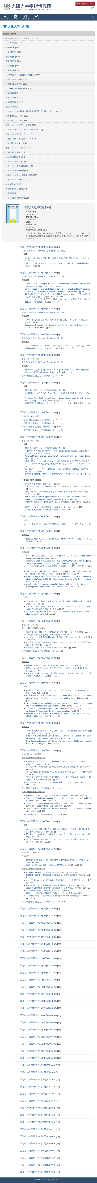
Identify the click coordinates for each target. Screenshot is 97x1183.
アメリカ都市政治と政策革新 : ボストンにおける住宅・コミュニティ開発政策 (55, 320)
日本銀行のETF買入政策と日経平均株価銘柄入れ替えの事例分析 (52, 767)
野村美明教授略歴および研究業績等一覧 (38, 902)
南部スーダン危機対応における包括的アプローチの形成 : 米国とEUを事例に (57, 668)
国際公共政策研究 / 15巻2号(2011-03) (38, 980)
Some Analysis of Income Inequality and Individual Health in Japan (52, 782)
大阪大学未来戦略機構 (15, 170)
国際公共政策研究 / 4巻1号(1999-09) (38, 1143)
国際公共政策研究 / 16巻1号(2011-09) (38, 972)
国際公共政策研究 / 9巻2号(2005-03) (38, 1065)
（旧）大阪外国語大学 (15, 198)
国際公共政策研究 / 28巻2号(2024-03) (38, 334)
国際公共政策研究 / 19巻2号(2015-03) (38, 923)
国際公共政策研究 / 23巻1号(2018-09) (38, 682)
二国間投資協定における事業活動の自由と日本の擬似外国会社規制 (53, 896)
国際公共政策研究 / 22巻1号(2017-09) (38, 750)
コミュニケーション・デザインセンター (22, 129)
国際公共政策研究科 (14, 79)
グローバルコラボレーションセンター (21, 134)
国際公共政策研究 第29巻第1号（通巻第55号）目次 (43, 312)
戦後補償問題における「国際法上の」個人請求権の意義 (47, 502)
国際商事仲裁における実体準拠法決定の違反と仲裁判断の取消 (51, 875)
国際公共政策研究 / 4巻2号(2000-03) (38, 1136)
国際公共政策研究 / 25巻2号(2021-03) (38, 531)
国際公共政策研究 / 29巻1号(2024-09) (38, 308)
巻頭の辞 (25, 359)
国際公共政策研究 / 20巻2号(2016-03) (38, 908)
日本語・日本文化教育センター (19, 139)
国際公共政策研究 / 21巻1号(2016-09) (38, 849)
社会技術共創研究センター (17, 157)
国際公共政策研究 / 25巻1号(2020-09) (38, 548)
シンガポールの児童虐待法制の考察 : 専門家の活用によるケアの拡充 (54, 637)
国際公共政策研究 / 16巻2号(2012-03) (38, 965)
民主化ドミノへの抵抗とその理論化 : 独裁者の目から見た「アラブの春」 (56, 834)
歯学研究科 (10, 66)
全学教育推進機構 (13, 152)
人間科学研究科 (12, 43)
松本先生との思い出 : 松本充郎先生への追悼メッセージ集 (47, 507)
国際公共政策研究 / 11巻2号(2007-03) (38, 1037)
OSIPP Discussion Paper (18, 88)
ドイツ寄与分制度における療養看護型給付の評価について (49, 524)
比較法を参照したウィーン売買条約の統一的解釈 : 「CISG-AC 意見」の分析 (57, 539)
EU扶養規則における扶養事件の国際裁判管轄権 (45, 885)
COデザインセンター (14, 120)
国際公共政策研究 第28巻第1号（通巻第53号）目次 (43, 362)
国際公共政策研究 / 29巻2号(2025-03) (38, 272)
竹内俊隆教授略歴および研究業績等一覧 (38, 814)
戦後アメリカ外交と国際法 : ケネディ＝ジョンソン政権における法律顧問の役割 (56, 263)
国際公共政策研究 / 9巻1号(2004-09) (38, 1072)
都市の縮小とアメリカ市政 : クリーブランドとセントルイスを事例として (54, 393)
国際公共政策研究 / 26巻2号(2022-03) (38, 437)
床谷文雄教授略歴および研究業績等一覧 (38, 651)
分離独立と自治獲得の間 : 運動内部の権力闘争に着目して (49, 666)
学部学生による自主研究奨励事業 (19, 175)
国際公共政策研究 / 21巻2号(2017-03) (38, 821)
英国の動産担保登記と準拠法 (38, 890)
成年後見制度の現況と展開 (37, 635)
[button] (5, 17)
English (92, 8)
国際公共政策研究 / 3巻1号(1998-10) (38, 1158)
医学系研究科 (11, 61)
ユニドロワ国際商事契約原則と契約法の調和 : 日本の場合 (49, 888)
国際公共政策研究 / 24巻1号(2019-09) (38, 621)
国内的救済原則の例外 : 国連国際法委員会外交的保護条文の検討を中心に (56, 860)
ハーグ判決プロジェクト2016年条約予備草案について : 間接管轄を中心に (56, 880)
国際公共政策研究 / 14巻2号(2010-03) (38, 994)
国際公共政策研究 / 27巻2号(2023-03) (38, 382)
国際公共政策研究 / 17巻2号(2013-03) (38, 951)
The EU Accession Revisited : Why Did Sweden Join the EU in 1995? (54, 772)
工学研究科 (10, 70)
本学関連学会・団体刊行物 (17, 189)
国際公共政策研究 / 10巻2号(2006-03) (38, 1051)
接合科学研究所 (12, 107)
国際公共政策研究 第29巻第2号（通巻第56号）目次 (43, 276)
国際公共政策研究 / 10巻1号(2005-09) (38, 1058)
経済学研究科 (11, 52)
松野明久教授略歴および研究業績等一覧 (38, 423)
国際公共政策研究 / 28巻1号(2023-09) (38, 355)
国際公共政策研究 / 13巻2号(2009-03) (38, 1008)
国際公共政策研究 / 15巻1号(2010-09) (38, 987)
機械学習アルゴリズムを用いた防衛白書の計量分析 (47, 796)
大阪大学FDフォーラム (15, 180)
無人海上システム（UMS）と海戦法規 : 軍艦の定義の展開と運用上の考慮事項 (56, 469)
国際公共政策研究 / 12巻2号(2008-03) (38, 1022)
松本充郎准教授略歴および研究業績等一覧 (41, 510)
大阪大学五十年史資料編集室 (18, 166)
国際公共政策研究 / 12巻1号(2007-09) (38, 1029)
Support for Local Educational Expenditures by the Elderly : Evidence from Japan (58, 556)
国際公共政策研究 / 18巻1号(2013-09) (38, 944)
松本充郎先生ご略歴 (32, 484)
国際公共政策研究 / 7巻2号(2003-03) (38, 1093)
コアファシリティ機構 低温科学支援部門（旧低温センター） (31, 111)
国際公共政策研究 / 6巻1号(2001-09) (38, 1115)
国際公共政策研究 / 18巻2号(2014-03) (38, 937)
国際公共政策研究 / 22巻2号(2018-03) (38, 723)
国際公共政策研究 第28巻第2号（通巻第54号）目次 (43, 338)
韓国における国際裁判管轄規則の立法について (45, 893)
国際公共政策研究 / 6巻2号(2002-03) (38, 1108)
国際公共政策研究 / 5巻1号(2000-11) (38, 1129)
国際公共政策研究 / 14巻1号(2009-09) (38, 1001)
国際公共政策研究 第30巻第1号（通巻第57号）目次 (43, 251)
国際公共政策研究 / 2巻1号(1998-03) (38, 1165)
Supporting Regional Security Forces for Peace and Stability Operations (54, 803)
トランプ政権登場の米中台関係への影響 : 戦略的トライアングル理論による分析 (58, 808)
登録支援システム (85, 4)
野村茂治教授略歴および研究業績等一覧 (38, 788)
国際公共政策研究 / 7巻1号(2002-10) (38, 1101)
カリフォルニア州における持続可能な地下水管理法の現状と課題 (50, 486)
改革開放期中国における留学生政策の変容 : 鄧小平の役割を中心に (51, 474)
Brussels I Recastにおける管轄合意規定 (42, 872)
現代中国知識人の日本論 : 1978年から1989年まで (46, 865)
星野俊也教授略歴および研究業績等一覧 (38, 376)
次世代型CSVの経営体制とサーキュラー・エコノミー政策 (47, 403)
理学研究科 (10, 57)
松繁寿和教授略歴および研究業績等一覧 (38, 420)
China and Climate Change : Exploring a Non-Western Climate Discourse (53, 456)
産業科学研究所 (12, 98)
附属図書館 (10, 193)
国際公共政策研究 (15, 84)
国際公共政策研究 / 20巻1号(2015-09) (38, 915)
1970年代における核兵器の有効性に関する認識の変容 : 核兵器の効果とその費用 (58, 601)
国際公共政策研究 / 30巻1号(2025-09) (38, 247)
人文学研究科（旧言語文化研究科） (20, 75)
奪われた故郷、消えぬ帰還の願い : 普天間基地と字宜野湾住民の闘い (52, 258)
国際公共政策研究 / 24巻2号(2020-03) (38, 593)
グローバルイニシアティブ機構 (19, 125)
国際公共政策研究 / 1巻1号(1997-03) (38, 1172)
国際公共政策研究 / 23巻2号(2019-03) (38, 658)
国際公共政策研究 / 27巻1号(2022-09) (38, 412)
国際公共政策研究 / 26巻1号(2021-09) (38, 516)
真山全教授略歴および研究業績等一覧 (37, 427)
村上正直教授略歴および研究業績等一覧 (38, 430)
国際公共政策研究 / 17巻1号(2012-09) (38, 958)
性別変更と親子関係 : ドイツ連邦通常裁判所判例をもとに (49, 632)
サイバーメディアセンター (17, 148)
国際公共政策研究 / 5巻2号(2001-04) (38, 1122)
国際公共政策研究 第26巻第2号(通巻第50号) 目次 (45, 448)
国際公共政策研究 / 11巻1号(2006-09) (38, 1044)
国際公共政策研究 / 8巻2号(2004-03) (38, 1079)
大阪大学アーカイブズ (15, 161)
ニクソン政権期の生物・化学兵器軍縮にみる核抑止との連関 (50, 566)
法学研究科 (10, 47)
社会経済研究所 (12, 102)
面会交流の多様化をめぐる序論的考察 (41, 647)
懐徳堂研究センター (14, 143)
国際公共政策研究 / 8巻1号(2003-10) (38, 1086)
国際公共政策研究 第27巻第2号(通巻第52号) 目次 (45, 390)
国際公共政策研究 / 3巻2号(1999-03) (38, 1151)
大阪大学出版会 (12, 184)
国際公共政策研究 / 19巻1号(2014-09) (38, 930)
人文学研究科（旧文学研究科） (19, 38)
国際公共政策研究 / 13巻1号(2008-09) (38, 1015)
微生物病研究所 (12, 93)
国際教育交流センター (15, 116)
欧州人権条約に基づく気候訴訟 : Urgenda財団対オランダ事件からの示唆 (53, 492)
